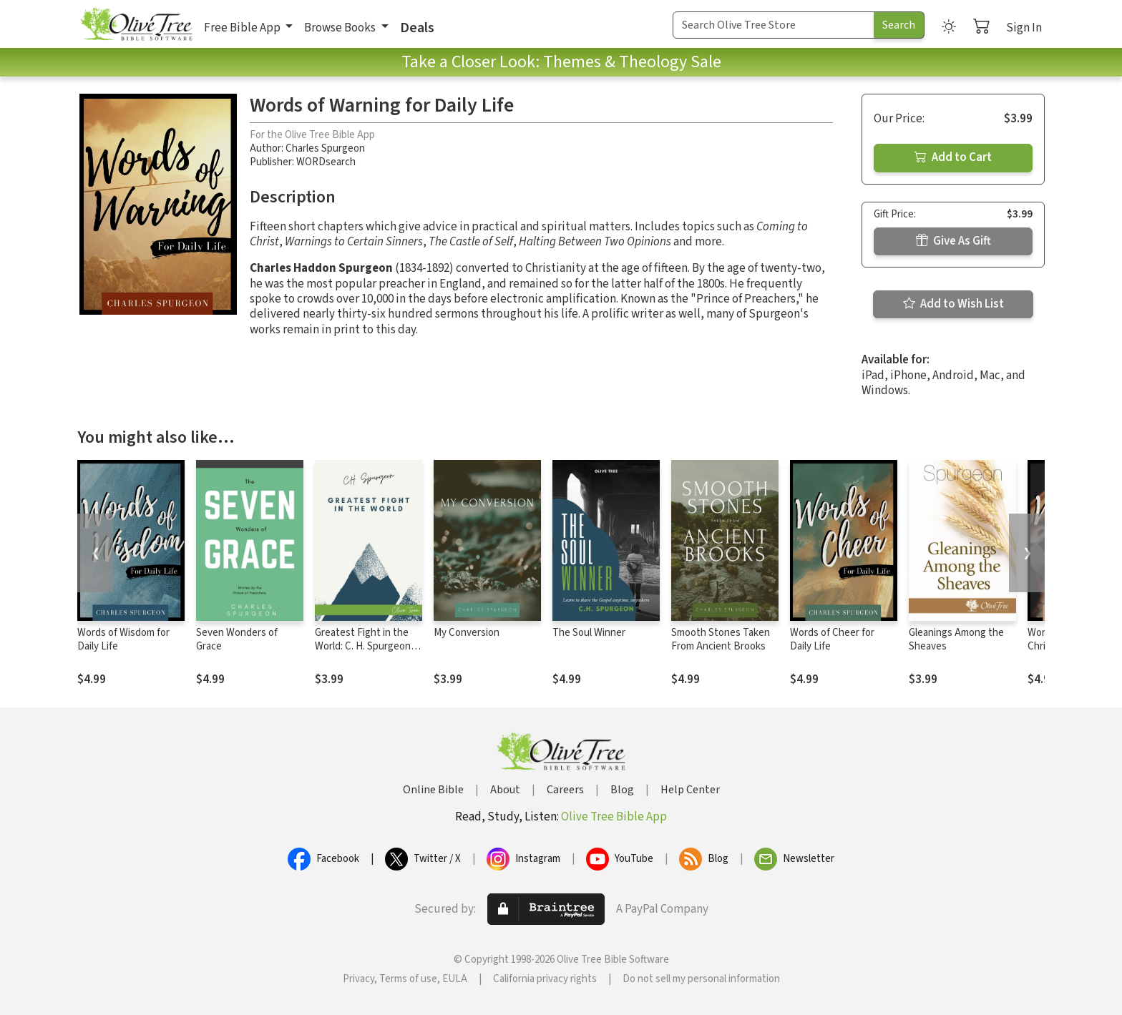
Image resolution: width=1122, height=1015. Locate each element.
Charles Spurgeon (325, 148)
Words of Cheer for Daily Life (832, 639)
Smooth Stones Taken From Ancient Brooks (720, 639)
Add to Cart (953, 157)
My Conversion (466, 632)
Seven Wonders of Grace (237, 639)
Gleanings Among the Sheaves (956, 639)
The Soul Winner (588, 632)
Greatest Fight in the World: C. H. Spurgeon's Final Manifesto (366, 646)
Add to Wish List (953, 304)
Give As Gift (953, 241)
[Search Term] (773, 25)
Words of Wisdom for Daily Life (123, 639)
